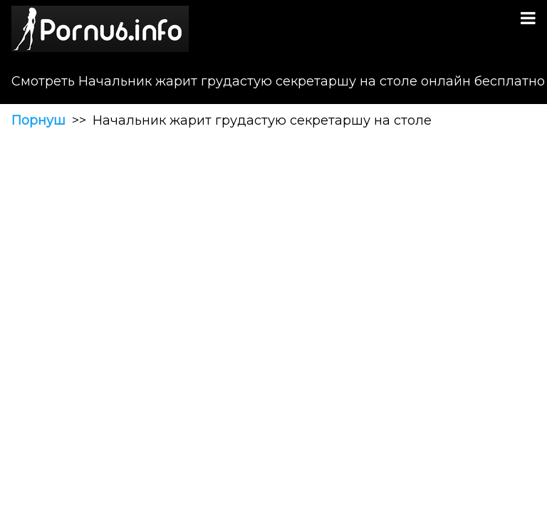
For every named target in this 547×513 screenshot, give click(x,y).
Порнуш (38, 120)
